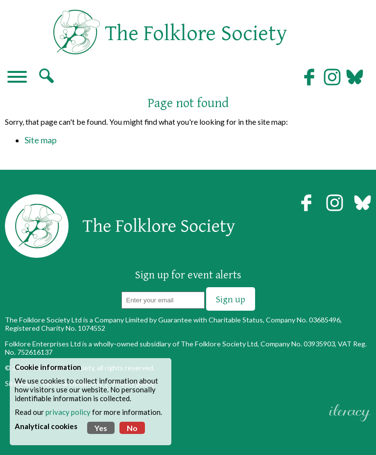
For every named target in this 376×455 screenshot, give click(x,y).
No (132, 427)
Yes (100, 427)
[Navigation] (17, 77)
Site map (40, 140)
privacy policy (68, 412)
